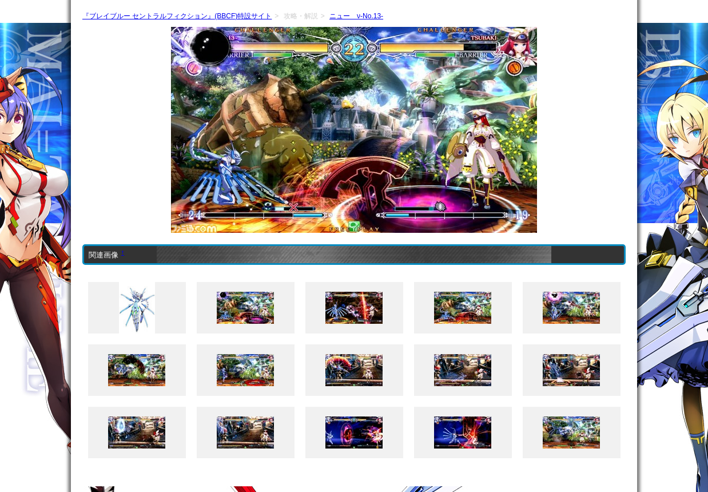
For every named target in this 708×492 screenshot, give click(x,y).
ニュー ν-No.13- (356, 16)
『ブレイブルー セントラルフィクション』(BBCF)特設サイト (177, 16)
